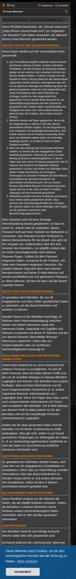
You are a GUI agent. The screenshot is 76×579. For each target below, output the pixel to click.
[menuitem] (11, 5)
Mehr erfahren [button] (27, 561)
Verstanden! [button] (22, 571)
